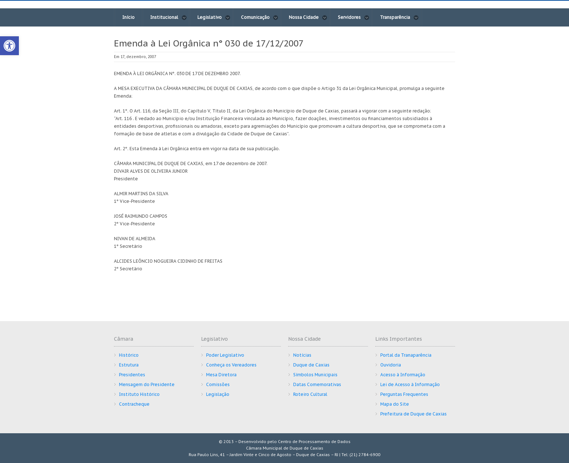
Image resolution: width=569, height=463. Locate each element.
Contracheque (134, 404)
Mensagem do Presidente (147, 384)
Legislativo (213, 17)
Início (128, 17)
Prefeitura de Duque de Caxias (413, 414)
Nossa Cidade (308, 17)
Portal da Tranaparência (405, 355)
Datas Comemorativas (317, 384)
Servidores (353, 17)
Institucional (168, 17)
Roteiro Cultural (310, 394)
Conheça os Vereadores (231, 365)
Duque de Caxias (311, 365)
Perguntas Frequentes (404, 394)
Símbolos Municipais (315, 374)
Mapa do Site (394, 404)
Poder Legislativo (225, 355)
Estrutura (129, 365)
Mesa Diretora (221, 374)
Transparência (399, 17)
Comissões (218, 384)
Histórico (129, 355)
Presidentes (132, 374)
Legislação (217, 394)
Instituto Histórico (139, 394)
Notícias (302, 355)
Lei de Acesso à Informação (410, 384)
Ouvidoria (390, 365)
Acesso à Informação (402, 374)
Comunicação (259, 17)
